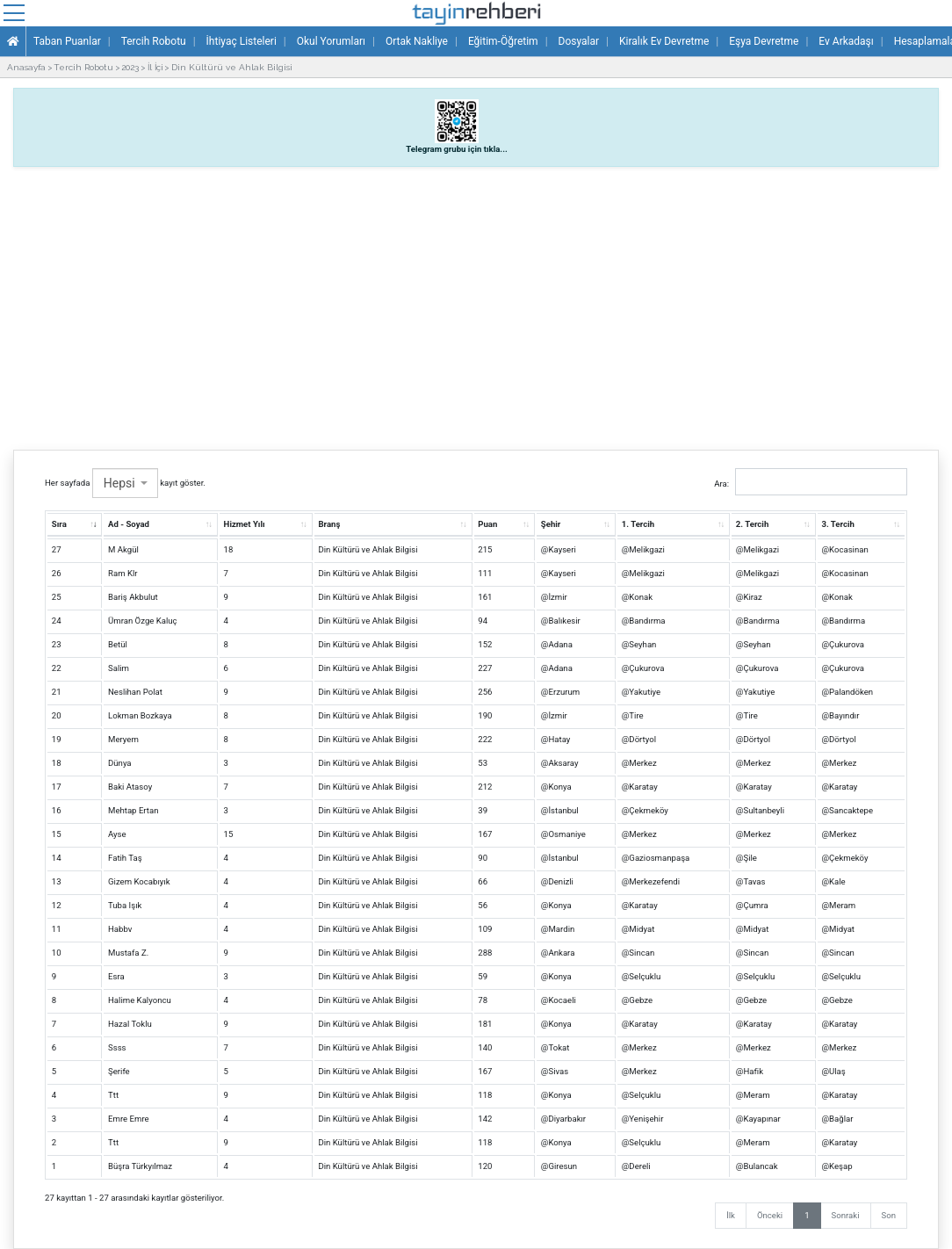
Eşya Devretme (763, 41)
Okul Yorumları (331, 41)
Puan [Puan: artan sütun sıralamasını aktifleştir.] (487, 524)
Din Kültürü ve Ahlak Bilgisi (231, 67)
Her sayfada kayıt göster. (125, 483)
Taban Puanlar (67, 41)
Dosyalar (579, 41)
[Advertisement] (476, 304)
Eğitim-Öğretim (503, 41)
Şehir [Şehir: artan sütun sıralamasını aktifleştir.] (551, 524)
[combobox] (125, 483)
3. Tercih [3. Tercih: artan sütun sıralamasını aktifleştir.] (837, 524)
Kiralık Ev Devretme (664, 41)
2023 (130, 67)
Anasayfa (26, 67)
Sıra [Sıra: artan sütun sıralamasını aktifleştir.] (59, 524)
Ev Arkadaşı (846, 41)
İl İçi (155, 67)
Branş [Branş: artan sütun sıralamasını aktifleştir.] (329, 524)
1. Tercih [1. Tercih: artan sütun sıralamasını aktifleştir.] (638, 524)
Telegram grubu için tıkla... (456, 149)
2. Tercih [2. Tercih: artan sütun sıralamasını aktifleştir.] (752, 524)
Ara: (810, 481)
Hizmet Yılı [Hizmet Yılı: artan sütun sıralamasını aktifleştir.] (244, 524)
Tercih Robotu (153, 41)
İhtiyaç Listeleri (241, 41)
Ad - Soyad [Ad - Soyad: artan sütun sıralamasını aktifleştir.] (128, 524)
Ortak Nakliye (417, 41)
